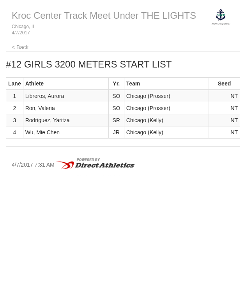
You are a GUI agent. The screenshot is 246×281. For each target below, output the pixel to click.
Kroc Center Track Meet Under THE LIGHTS (104, 15)
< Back (20, 47)
